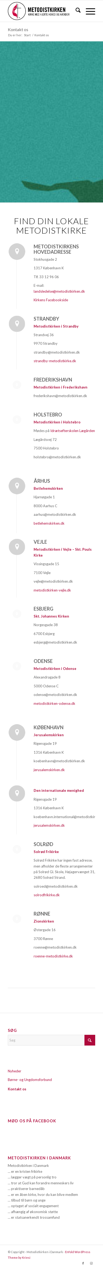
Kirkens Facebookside (51, 300)
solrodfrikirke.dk (47, 895)
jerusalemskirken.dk (49, 770)
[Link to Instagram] (91, 1263)
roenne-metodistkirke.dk (53, 956)
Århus (42, 481)
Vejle (40, 542)
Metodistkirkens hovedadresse (56, 249)
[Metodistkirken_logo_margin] (43, 11)
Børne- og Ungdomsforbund (30, 1079)
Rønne (42, 914)
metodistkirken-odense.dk (55, 703)
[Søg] (75, 11)
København (48, 727)
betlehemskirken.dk (49, 523)
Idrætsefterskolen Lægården (72, 431)
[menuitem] (75, 11)
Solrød (43, 844)
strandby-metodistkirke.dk (55, 361)
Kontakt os (18, 29)
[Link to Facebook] (83, 1263)
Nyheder (14, 1071)
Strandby (46, 319)
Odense (43, 661)
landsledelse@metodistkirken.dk (59, 291)
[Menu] (87, 11)
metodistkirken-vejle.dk (52, 590)
